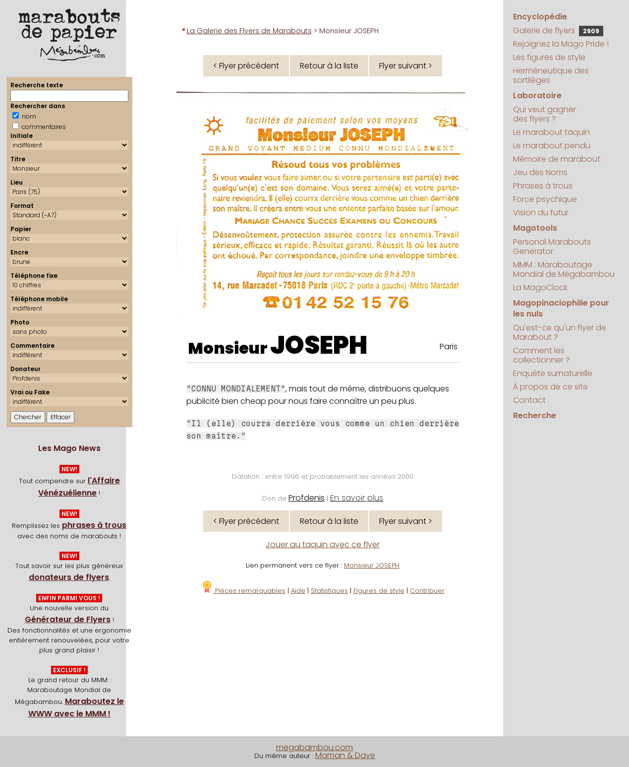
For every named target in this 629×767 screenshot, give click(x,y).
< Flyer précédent (246, 65)
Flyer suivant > (405, 65)
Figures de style (378, 590)
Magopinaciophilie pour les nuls (561, 308)
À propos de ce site (550, 386)
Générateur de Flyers (68, 619)
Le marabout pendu (551, 145)
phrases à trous (94, 525)
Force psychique (545, 199)
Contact (529, 400)
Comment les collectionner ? (541, 355)
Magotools (535, 228)
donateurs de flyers (69, 577)
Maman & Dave (345, 755)
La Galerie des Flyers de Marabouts (249, 31)
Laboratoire (537, 95)
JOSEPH (319, 345)
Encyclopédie (540, 16)
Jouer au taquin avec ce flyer (323, 544)
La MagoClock (540, 287)
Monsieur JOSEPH (372, 565)
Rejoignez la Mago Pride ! (561, 44)
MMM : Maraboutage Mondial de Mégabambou (564, 269)
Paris (448, 346)
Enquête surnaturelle (552, 373)
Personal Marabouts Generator (552, 246)
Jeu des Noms (540, 172)
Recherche (534, 415)
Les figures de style (549, 57)
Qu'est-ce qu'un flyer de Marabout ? (559, 332)
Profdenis (306, 498)
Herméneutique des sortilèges (551, 75)
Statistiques (329, 590)
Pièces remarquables (243, 590)
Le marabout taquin (551, 132)
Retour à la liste (329, 65)
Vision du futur (541, 212)
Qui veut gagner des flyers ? (544, 114)
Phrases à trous (542, 186)
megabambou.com (314, 747)
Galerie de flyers (558, 30)
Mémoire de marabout (556, 159)
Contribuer (427, 590)
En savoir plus (356, 498)
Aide (298, 590)
